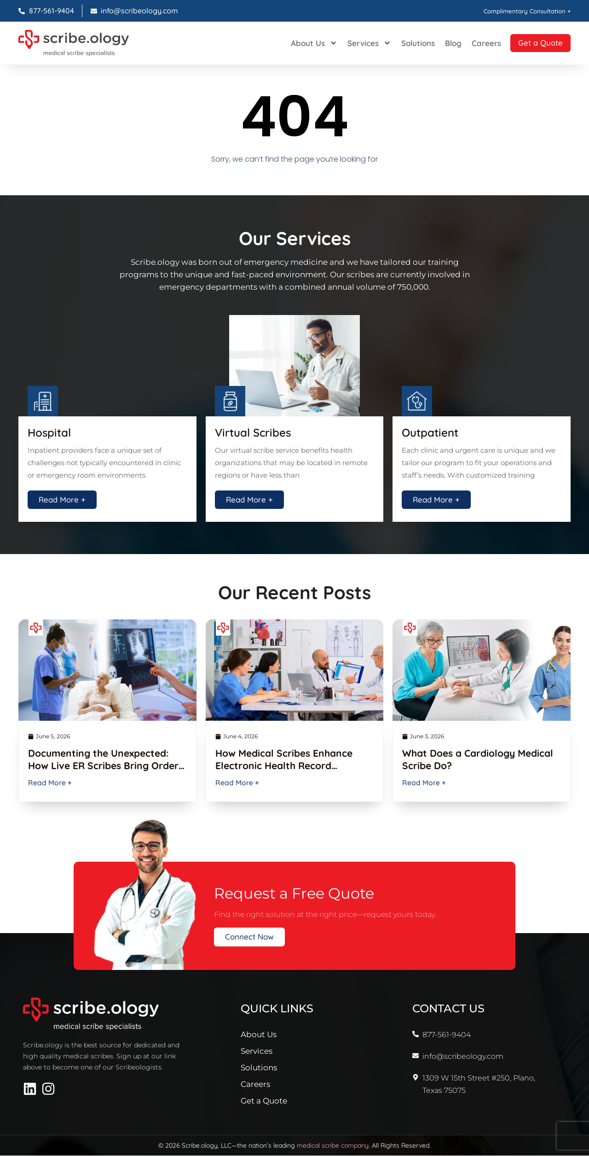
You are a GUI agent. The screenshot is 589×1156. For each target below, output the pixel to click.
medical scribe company (333, 1146)
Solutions (409, 43)
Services (360, 43)
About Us (305, 43)
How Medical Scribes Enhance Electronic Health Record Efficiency (283, 766)
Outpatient (430, 432)
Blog (444, 43)
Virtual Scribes (253, 432)
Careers (477, 43)
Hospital (49, 432)
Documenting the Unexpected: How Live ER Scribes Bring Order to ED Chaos (103, 766)
